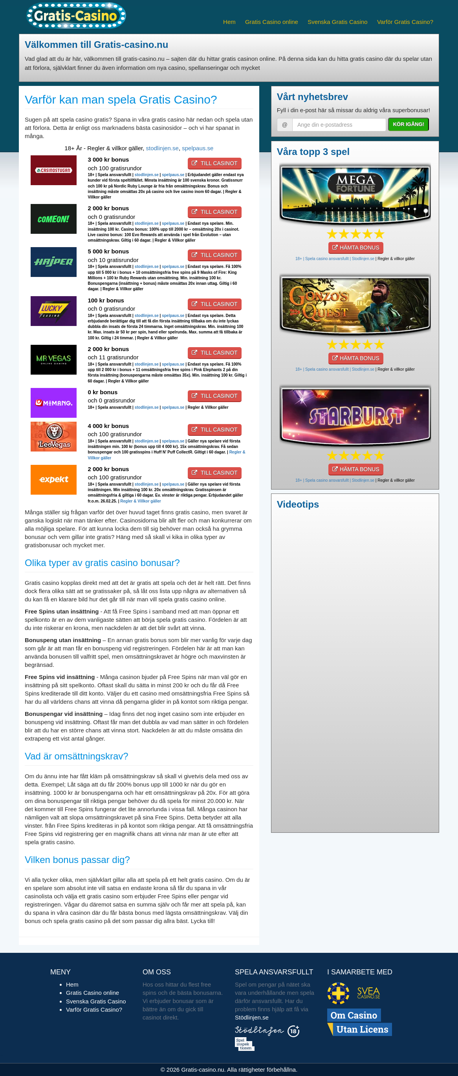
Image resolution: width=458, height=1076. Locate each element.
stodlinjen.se (162, 148)
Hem (229, 21)
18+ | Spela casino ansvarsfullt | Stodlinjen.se (334, 259)
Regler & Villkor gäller (140, 501)
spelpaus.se (197, 148)
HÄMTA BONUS (355, 247)
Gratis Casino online (271, 21)
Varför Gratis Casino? (405, 21)
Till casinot (214, 163)
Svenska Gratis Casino (338, 21)
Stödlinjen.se (252, 1017)
